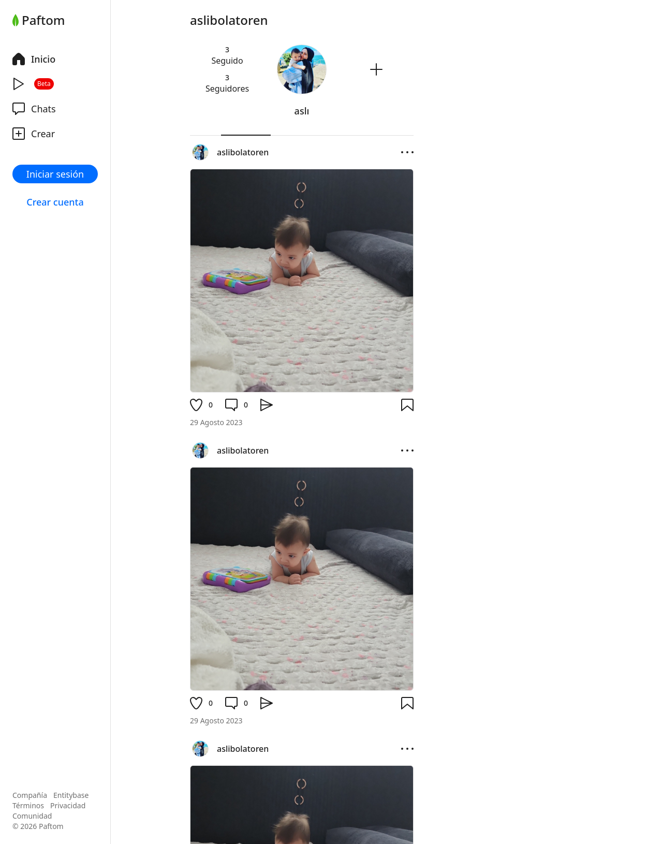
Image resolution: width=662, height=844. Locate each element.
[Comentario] (236, 405)
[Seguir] (376, 69)
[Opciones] (407, 152)
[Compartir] (266, 405)
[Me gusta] (201, 405)
